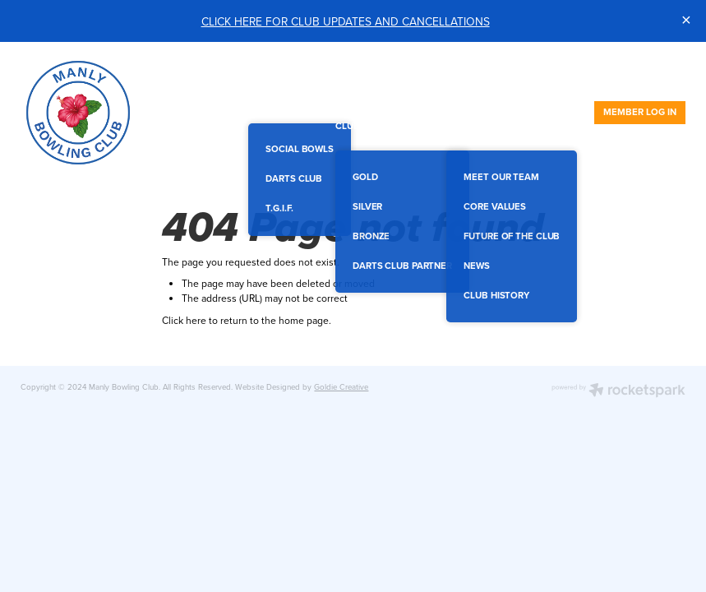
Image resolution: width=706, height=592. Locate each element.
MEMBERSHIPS (431, 97)
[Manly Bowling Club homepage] (87, 112)
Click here (184, 320)
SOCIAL (270, 97)
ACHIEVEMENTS (525, 97)
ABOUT (468, 125)
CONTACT (539, 125)
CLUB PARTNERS (377, 125)
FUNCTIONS (346, 97)
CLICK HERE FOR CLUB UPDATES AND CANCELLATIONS (345, 21)
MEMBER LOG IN (639, 111)
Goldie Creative (341, 386)
